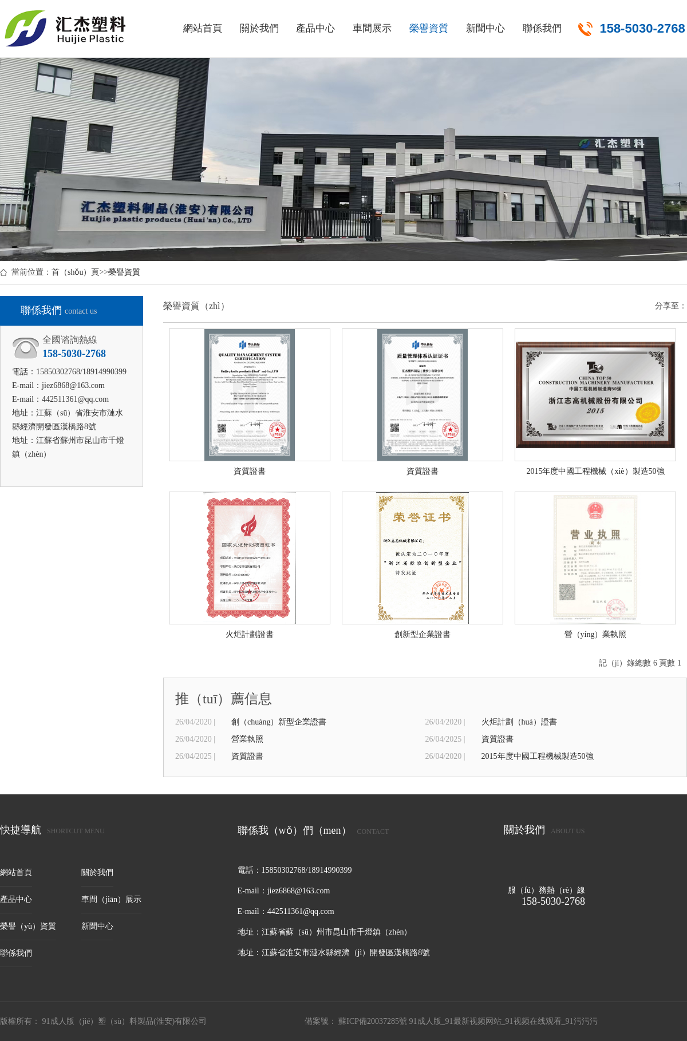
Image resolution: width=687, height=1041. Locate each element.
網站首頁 (202, 28)
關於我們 (259, 28)
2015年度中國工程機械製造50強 (537, 756)
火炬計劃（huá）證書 (519, 722)
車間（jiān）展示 (111, 899)
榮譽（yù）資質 (28, 926)
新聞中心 (485, 28)
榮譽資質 (428, 28)
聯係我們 (542, 28)
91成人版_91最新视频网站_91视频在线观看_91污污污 (503, 1021)
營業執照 (247, 739)
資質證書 (497, 739)
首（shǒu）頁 (75, 272)
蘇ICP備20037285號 (373, 1021)
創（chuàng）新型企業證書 (278, 722)
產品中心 (315, 28)
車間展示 (372, 28)
